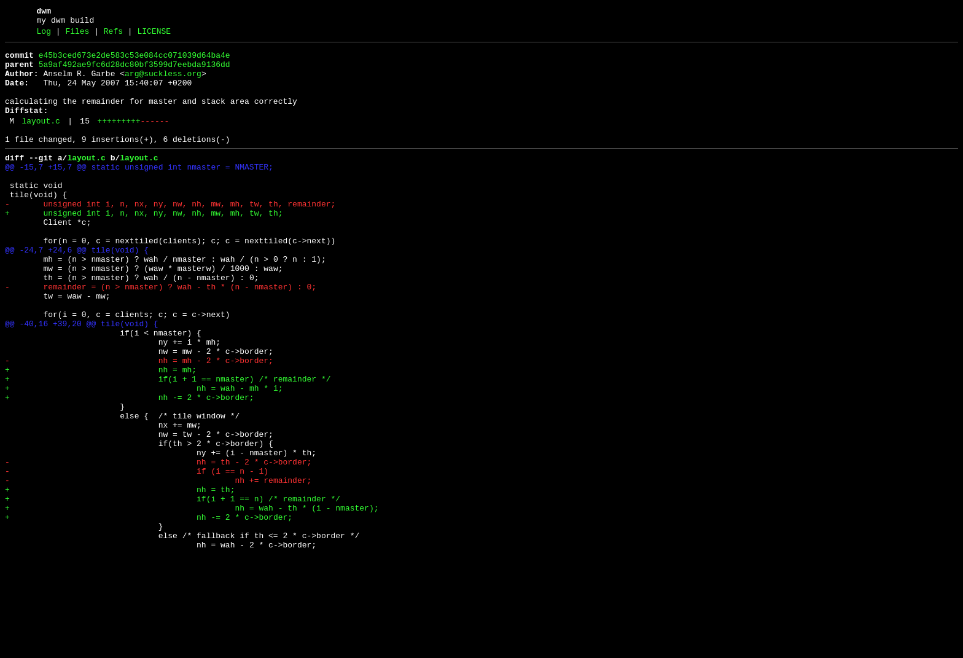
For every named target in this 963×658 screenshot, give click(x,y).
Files (77, 35)
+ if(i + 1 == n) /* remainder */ (172, 589)
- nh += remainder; (158, 567)
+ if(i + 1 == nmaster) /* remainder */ (167, 445)
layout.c (40, 139)
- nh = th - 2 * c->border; (158, 544)
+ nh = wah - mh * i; (144, 456)
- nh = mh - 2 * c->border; (139, 423)
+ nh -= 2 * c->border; (129, 467)
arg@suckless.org (163, 82)
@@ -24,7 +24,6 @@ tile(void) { (77, 290)
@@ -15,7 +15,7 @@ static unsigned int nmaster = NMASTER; (139, 191)
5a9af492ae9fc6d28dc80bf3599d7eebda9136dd (134, 71)
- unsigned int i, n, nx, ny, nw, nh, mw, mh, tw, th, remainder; (170, 235)
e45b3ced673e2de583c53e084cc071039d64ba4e (134, 60)
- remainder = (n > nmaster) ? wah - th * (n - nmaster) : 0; (160, 334)
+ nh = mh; (101, 434)
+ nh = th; (120, 578)
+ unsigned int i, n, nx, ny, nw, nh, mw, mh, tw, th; (144, 246)
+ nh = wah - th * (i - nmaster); (191, 600)
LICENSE (154, 35)
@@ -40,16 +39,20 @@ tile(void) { (81, 379)
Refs (113, 35)
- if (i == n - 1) (136, 556)
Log (44, 35)
